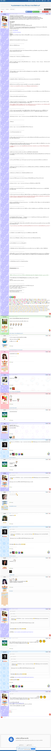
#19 (10, 651)
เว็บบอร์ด (44, 0)
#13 (10, 513)
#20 (10, 691)
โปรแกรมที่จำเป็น (15, 30)
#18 (10, 638)
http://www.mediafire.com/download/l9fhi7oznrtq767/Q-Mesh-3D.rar (24, 677)
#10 (10, 459)
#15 (10, 557)
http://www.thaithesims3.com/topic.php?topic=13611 (17, 703)
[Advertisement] (13, 726)
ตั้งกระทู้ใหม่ (47, 9)
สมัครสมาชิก (37, 0)
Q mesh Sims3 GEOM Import (17, 32)
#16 (10, 576)
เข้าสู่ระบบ (30, 0)
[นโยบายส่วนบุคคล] (27, 749)
